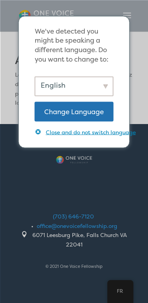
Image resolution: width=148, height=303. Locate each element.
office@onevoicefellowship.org (77, 226)
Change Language (74, 111)
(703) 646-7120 (73, 216)
